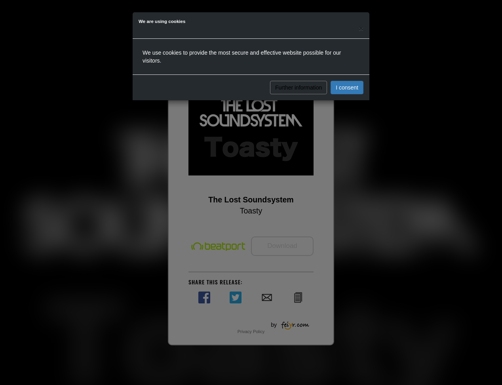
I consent (347, 87)
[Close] (361, 28)
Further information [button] (298, 87)
